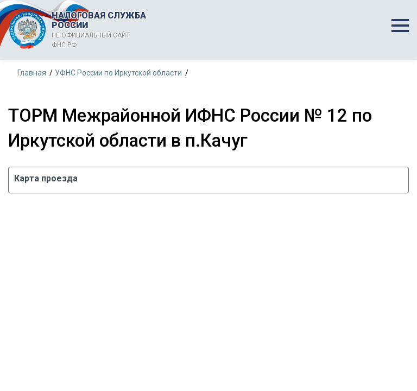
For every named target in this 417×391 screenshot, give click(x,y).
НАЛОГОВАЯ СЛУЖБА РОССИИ (103, 30)
